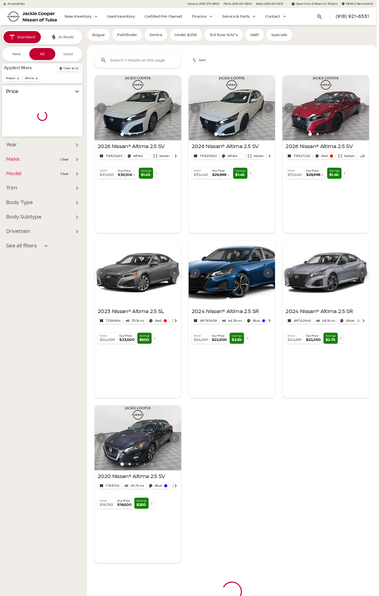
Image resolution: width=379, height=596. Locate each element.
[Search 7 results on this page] (137, 62)
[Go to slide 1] (122, 136)
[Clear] (64, 169)
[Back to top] (115, 514)
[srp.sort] (199, 62)
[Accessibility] (14, 4)
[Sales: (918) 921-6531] (269, 4)
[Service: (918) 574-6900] (203, 4)
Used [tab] (68, 54)
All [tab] (42, 54)
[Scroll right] (175, 158)
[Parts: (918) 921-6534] (237, 4)
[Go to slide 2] (130, 136)
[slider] (11, 110)
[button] (101, 110)
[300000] (65, 136)
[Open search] (320, 17)
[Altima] (32, 78)
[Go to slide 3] (137, 136)
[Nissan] (13, 78)
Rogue (98, 37)
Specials (279, 37)
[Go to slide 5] (152, 136)
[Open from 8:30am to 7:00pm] (314, 4)
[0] (16, 136)
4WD (254, 37)
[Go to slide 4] (145, 136)
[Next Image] (174, 110)
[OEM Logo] (13, 17)
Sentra (156, 37)
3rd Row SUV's (224, 37)
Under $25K (186, 37)
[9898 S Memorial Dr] (357, 4)
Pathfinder (127, 37)
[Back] (69, 68)
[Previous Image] (101, 110)
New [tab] (16, 54)
